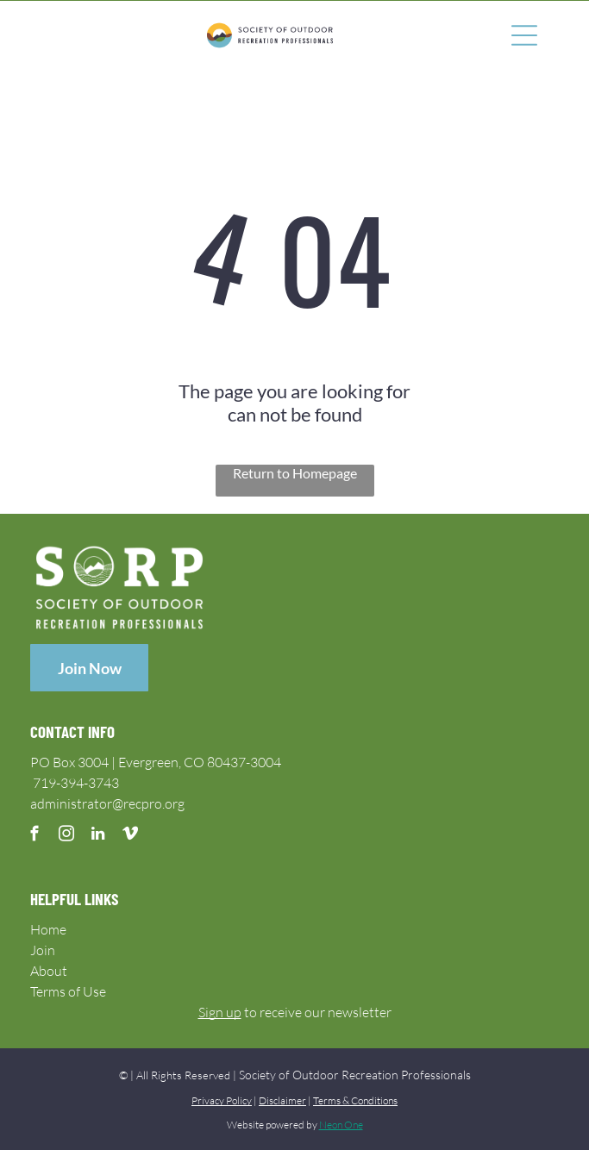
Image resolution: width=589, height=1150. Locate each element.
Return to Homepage (295, 473)
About (48, 970)
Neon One (341, 1124)
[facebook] (34, 836)
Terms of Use (68, 991)
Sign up (219, 1012)
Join (42, 950)
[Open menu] (524, 35)
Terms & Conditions (355, 1100)
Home (48, 929)
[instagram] (66, 836)
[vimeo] (129, 836)
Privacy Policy (221, 1100)
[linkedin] (98, 836)
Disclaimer (282, 1100)
